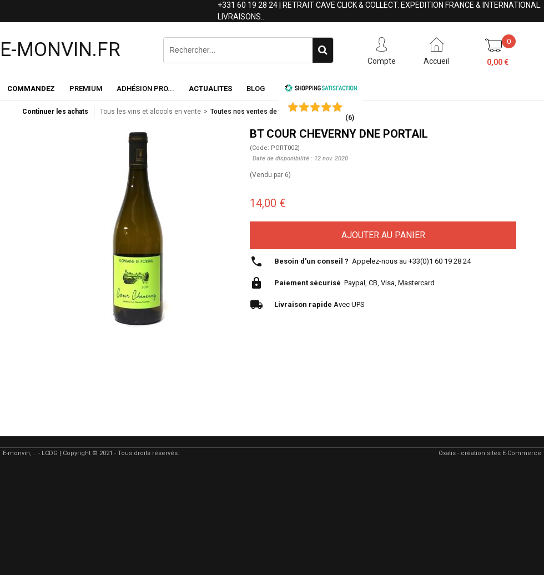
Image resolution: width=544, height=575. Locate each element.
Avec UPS (319, 304)
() (349, 117)
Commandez (31, 88)
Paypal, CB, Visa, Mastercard (354, 283)
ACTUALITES (210, 88)
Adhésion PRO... (145, 88)
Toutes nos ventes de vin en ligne (262, 111)
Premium (85, 88)
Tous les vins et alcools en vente (150, 111)
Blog (255, 88)
